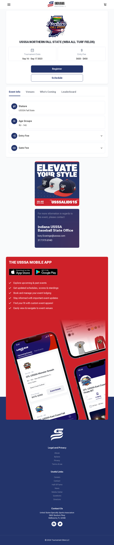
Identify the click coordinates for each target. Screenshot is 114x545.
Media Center (57, 492)
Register (57, 68)
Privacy (57, 460)
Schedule (57, 78)
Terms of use (57, 464)
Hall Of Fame (57, 485)
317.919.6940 (45, 240)
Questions (57, 496)
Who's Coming (48, 92)
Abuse (57, 453)
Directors (57, 499)
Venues (30, 92)
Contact (57, 481)
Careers (57, 477)
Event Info (14, 92)
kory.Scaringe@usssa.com (51, 235)
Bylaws (57, 457)
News (57, 488)
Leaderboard (68, 92)
